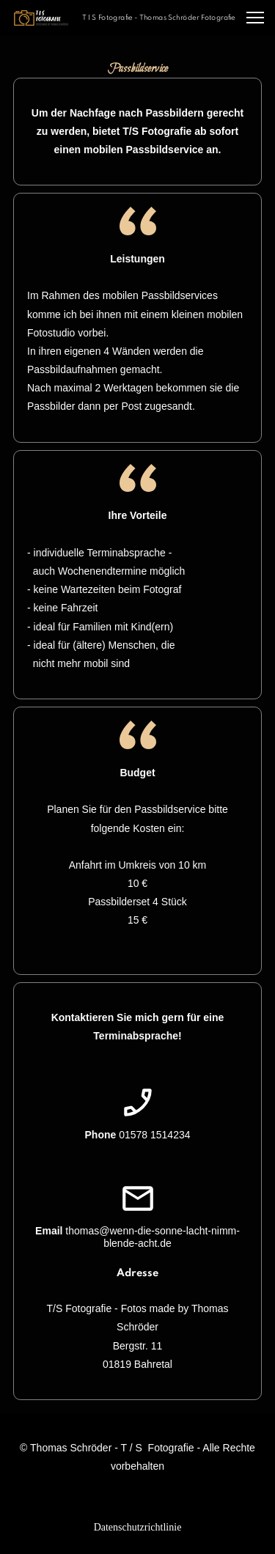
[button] (255, 17)
